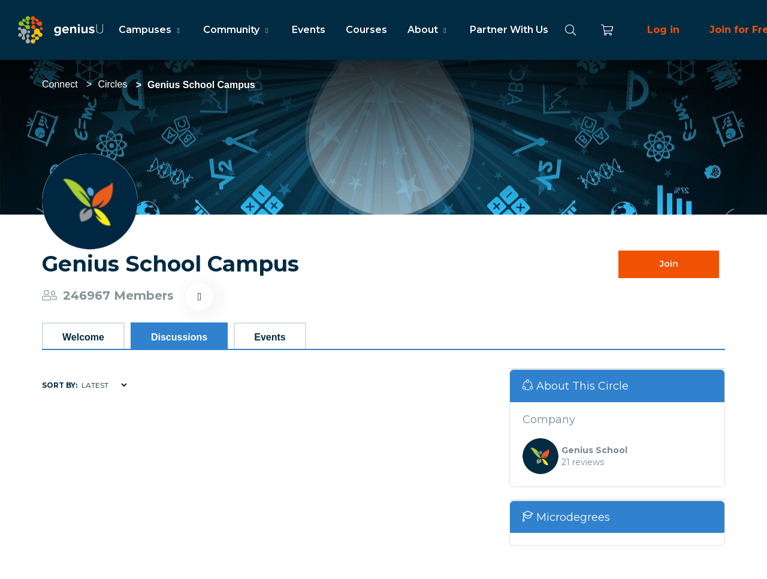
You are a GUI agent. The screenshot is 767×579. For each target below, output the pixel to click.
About (428, 29)
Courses (366, 29)
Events (308, 29)
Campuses (151, 29)
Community (237, 29)
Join (669, 263)
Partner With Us (509, 29)
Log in (663, 29)
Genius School (594, 450)
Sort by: (59, 385)
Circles (112, 84)
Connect (60, 84)
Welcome (83, 337)
